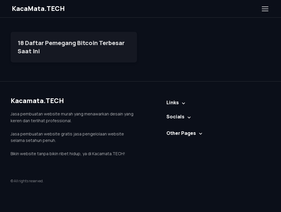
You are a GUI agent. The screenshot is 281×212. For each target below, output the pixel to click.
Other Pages (181, 133)
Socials (175, 116)
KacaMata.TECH (38, 8)
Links (172, 102)
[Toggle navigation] (264, 9)
